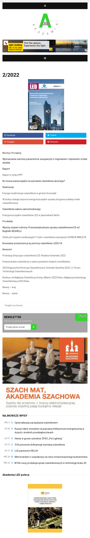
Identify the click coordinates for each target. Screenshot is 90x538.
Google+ (9, 142)
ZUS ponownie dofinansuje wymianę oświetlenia (40, 444)
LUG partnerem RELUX (26, 450)
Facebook (9, 135)
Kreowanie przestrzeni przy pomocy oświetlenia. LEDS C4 (32, 243)
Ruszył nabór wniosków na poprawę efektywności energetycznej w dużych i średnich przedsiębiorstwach (49, 430)
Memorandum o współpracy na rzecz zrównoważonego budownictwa (51, 457)
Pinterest (52, 142)
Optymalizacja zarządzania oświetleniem (36, 422)
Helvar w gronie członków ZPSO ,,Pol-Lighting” (38, 438)
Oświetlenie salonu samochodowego (21, 209)
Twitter (51, 135)
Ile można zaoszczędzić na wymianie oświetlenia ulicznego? (34, 181)
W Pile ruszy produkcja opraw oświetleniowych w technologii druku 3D (50, 463)
